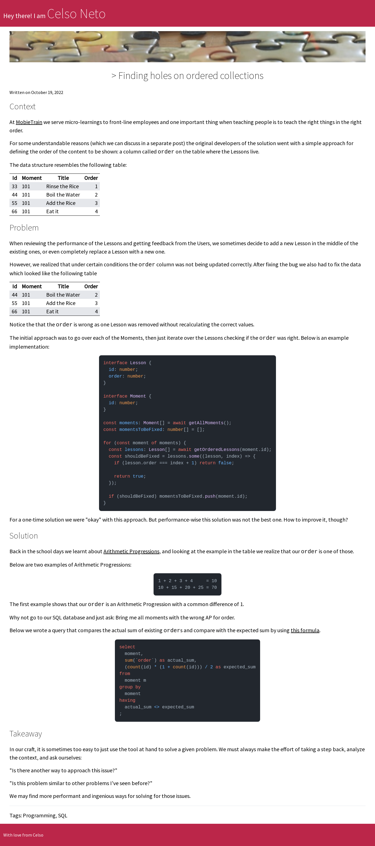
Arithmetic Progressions (131, 551)
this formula (305, 630)
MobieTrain (29, 121)
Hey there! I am (54, 15)
